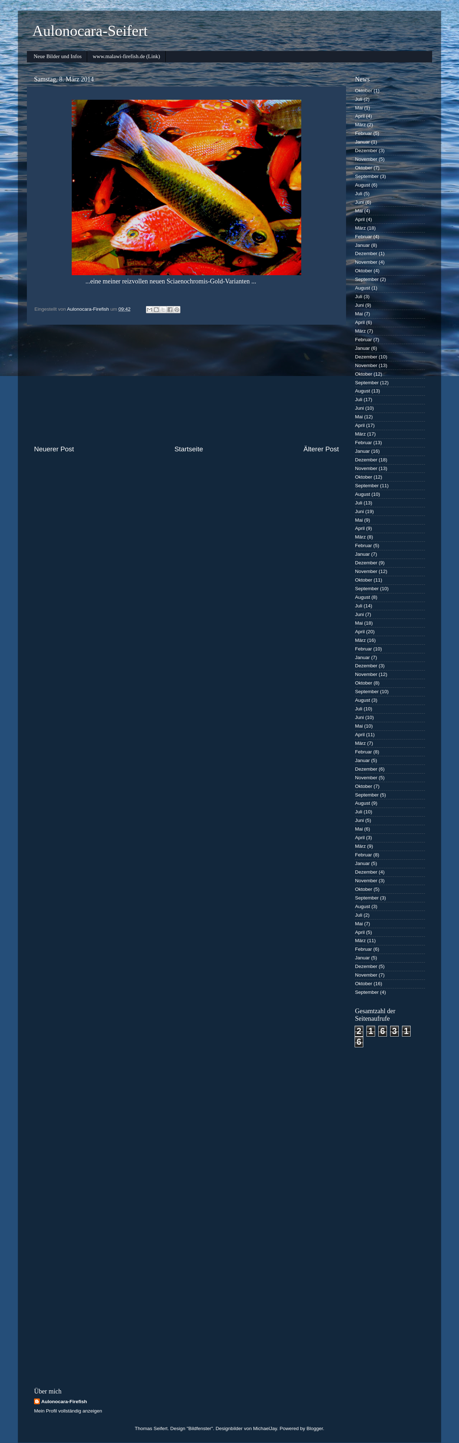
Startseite (188, 449)
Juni (359, 202)
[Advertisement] (186, 384)
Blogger (315, 1428)
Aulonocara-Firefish (64, 1401)
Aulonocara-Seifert (90, 31)
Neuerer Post (54, 449)
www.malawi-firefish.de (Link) (126, 56)
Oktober (363, 90)
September (367, 176)
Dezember (366, 150)
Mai (359, 108)
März (360, 124)
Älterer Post (321, 449)
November (366, 159)
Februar (363, 133)
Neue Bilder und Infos (58, 56)
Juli (358, 99)
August (362, 185)
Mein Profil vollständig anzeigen (68, 1411)
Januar (362, 142)
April (360, 116)
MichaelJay (265, 1428)
